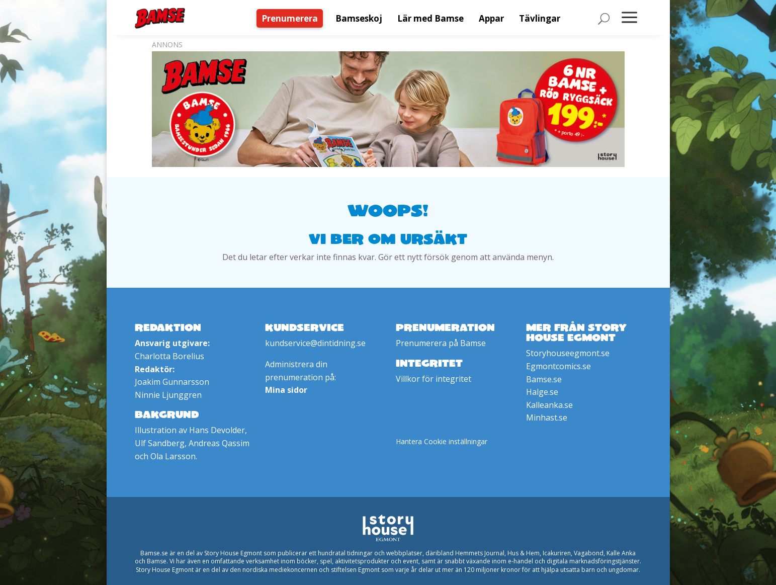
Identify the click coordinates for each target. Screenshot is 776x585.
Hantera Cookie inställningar (441, 441)
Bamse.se (544, 379)
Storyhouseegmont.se (568, 353)
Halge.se (542, 391)
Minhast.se (546, 417)
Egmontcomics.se (558, 366)
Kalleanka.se (549, 404)
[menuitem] (292, 18)
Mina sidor (286, 389)
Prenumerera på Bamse (441, 343)
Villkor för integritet (433, 378)
